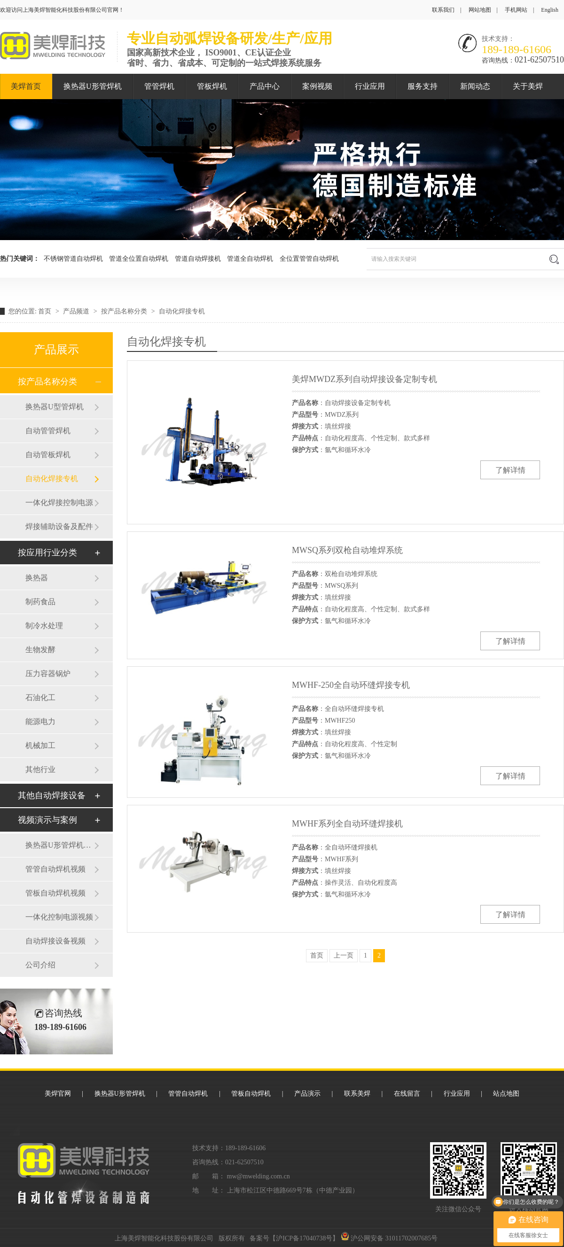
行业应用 (370, 86)
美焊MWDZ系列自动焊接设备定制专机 (364, 379)
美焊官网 (58, 1093)
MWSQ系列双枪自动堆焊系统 (347, 550)
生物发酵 (40, 650)
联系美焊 (357, 1093)
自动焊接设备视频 (55, 941)
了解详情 (510, 470)
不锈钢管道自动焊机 (73, 258)
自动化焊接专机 (182, 311)
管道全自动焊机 (250, 258)
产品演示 (307, 1093)
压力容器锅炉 (47, 674)
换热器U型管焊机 (54, 407)
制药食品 (40, 602)
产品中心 (265, 86)
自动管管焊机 (47, 431)
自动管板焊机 (47, 455)
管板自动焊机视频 (55, 893)
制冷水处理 (44, 626)
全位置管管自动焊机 (309, 258)
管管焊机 (159, 86)
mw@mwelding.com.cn (258, 1176)
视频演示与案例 (47, 820)
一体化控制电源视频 (59, 917)
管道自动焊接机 (198, 258)
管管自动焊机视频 (55, 869)
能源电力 (40, 721)
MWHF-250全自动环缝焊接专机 (351, 685)
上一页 (343, 955)
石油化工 (40, 697)
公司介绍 (40, 965)
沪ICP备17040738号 (304, 1238)
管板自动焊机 (251, 1093)
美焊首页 (26, 86)
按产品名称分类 (125, 311)
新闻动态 (475, 86)
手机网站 (516, 10)
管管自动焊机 (188, 1093)
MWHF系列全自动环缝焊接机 (347, 823)
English (549, 10)
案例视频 (317, 86)
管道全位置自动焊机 (138, 258)
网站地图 (480, 10)
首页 (45, 311)
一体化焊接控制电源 (59, 503)
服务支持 (422, 86)
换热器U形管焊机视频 (59, 845)
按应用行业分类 (47, 552)
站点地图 (506, 1093)
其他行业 (40, 769)
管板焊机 (212, 86)
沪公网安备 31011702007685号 (389, 1238)
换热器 (36, 578)
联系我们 (443, 10)
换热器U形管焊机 (92, 86)
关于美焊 (528, 86)
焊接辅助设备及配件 (59, 526)
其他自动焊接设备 (52, 795)
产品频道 (77, 311)
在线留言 (407, 1093)
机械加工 (40, 745)
